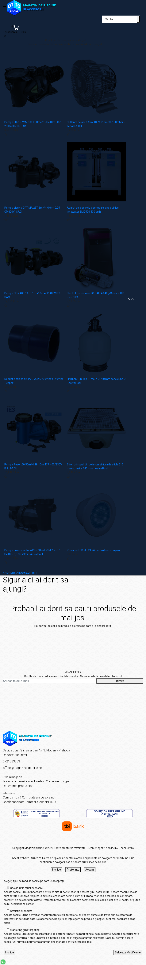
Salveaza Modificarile (128, 952)
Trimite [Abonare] (120, 680)
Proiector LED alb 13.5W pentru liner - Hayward (94, 550)
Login (65, 781)
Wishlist (40, 781)
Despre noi (48, 797)
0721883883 (11, 761)
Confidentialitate (14, 802)
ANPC (53, 802)
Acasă (77, 582)
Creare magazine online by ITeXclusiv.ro (110, 847)
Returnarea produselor (18, 786)
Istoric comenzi (13, 781)
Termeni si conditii (37, 802)
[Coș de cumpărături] (15, 28)
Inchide (56, 869)
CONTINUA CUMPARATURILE (20, 573)
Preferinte (73, 869)
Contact (29, 781)
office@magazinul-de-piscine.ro (24, 768)
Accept (89, 869)
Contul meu (53, 781)
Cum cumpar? (12, 797)
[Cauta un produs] (138, 19)
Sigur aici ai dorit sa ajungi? (101, 582)
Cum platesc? (31, 797)
